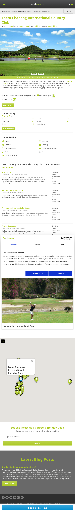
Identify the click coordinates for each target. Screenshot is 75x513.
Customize (37, 273)
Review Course (8, 128)
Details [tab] (37, 245)
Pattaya (18, 11)
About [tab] (61, 245)
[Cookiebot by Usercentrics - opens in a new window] (62, 238)
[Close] (32, 361)
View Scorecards (9, 99)
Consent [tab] (13, 245)
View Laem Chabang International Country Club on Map (20, 96)
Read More (8, 105)
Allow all (61, 273)
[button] (20, 380)
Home (4, 11)
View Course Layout (47, 96)
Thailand (10, 11)
